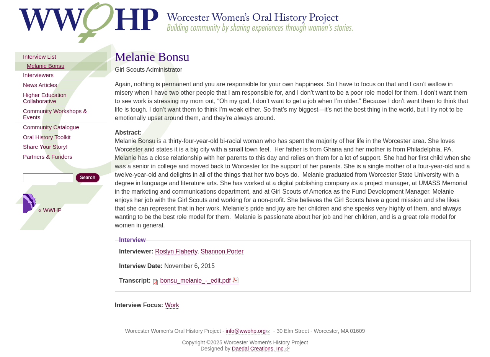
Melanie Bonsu (45, 66)
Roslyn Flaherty (176, 251)
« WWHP (50, 210)
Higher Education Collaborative (45, 98)
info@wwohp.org (248, 331)
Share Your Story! (45, 147)
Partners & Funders (47, 157)
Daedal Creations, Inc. (261, 348)
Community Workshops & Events (55, 114)
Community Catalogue (51, 127)
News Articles (40, 85)
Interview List (39, 57)
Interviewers (38, 75)
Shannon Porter (222, 251)
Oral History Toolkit (46, 137)
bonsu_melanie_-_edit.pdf (195, 280)
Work (172, 305)
